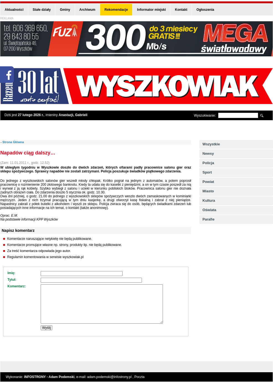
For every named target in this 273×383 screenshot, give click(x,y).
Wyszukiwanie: (205, 115)
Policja (208, 163)
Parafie (208, 219)
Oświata (209, 210)
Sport (207, 172)
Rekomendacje (116, 10)
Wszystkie (211, 144)
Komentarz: (16, 286)
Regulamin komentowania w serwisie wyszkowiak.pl (45, 257)
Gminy (65, 10)
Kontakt (181, 10)
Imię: (11, 273)
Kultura (208, 200)
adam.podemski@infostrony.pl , (110, 377)
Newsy (208, 153)
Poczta (139, 377)
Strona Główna (13, 142)
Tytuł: (11, 280)
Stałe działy (42, 10)
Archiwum (87, 10)
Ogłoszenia (205, 10)
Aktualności (14, 10)
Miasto (208, 191)
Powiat (208, 182)
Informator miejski (151, 10)
